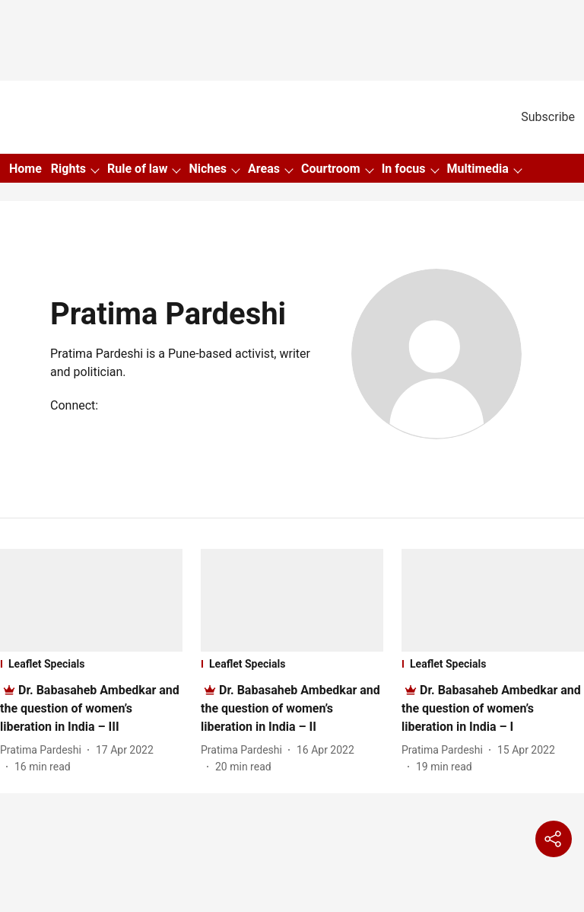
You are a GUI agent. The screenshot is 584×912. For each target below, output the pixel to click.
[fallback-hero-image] (91, 600)
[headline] (89, 708)
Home (25, 168)
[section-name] (91, 664)
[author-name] (43, 750)
